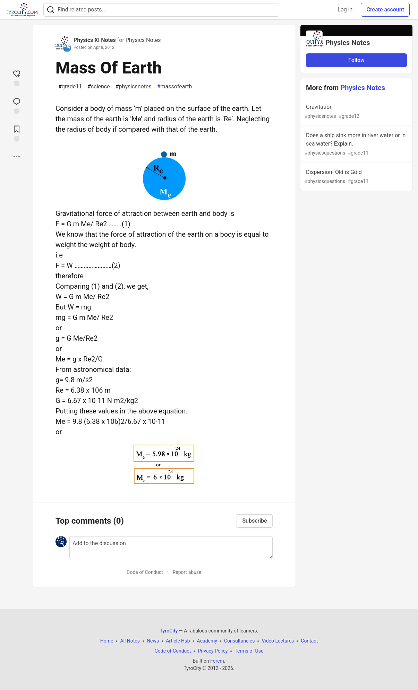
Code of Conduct (145, 572)
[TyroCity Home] (22, 10)
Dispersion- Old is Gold (356, 177)
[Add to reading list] (17, 133)
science (98, 86)
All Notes (130, 641)
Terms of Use (248, 651)
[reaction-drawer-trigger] (17, 77)
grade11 (70, 86)
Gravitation (356, 112)
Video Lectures (278, 641)
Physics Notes (143, 40)
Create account (385, 9)
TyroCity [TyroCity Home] (169, 631)
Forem (217, 661)
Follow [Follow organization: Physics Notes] (356, 60)
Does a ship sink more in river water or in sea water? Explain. (356, 144)
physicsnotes (134, 86)
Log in (345, 9)
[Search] (51, 9)
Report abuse (187, 572)
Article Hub (178, 641)
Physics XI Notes (95, 40)
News (153, 641)
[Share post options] (17, 156)
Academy (207, 641)
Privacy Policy (213, 651)
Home (106, 641)
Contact (309, 641)
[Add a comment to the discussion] (171, 547)
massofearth (174, 86)
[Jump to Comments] (17, 105)
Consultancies (239, 641)
